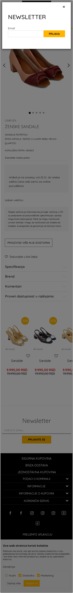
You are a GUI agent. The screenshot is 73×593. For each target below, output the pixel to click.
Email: (11, 28)
